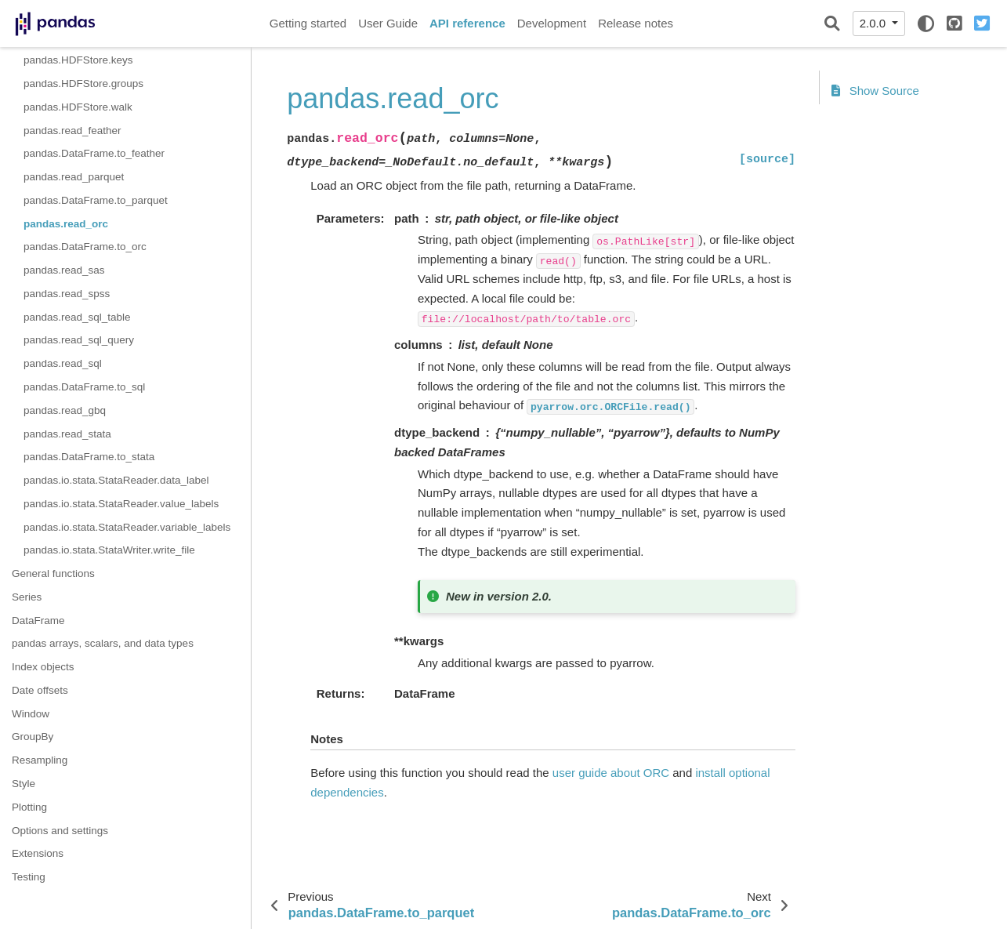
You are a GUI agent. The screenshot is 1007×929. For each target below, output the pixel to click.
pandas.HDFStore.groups (83, 83)
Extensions (37, 853)
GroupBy (32, 736)
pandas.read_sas (64, 270)
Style (23, 783)
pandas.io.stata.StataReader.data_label (116, 480)
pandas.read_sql (63, 363)
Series (27, 597)
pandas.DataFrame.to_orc (85, 246)
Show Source (875, 90)
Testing (28, 877)
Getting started (308, 23)
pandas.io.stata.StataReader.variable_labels (127, 527)
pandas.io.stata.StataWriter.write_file (109, 550)
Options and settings (60, 830)
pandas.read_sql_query (79, 340)
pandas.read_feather (72, 130)
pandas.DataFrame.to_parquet (96, 200)
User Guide (388, 23)
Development (551, 23)
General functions (53, 573)
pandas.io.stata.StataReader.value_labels (121, 504)
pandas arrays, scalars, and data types (103, 643)
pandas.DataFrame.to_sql (84, 387)
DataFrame (38, 620)
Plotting (29, 807)
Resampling (39, 760)
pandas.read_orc (66, 224)
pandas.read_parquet (74, 177)
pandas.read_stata (67, 434)
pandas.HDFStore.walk (78, 107)
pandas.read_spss (67, 293)
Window (30, 714)
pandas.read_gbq (65, 410)
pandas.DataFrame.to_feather (94, 153)
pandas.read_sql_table (77, 317)
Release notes (635, 23)
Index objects (43, 667)
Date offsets (40, 690)
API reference (467, 23)
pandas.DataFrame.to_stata (89, 457)
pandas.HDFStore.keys (78, 60)
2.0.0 (874, 23)
